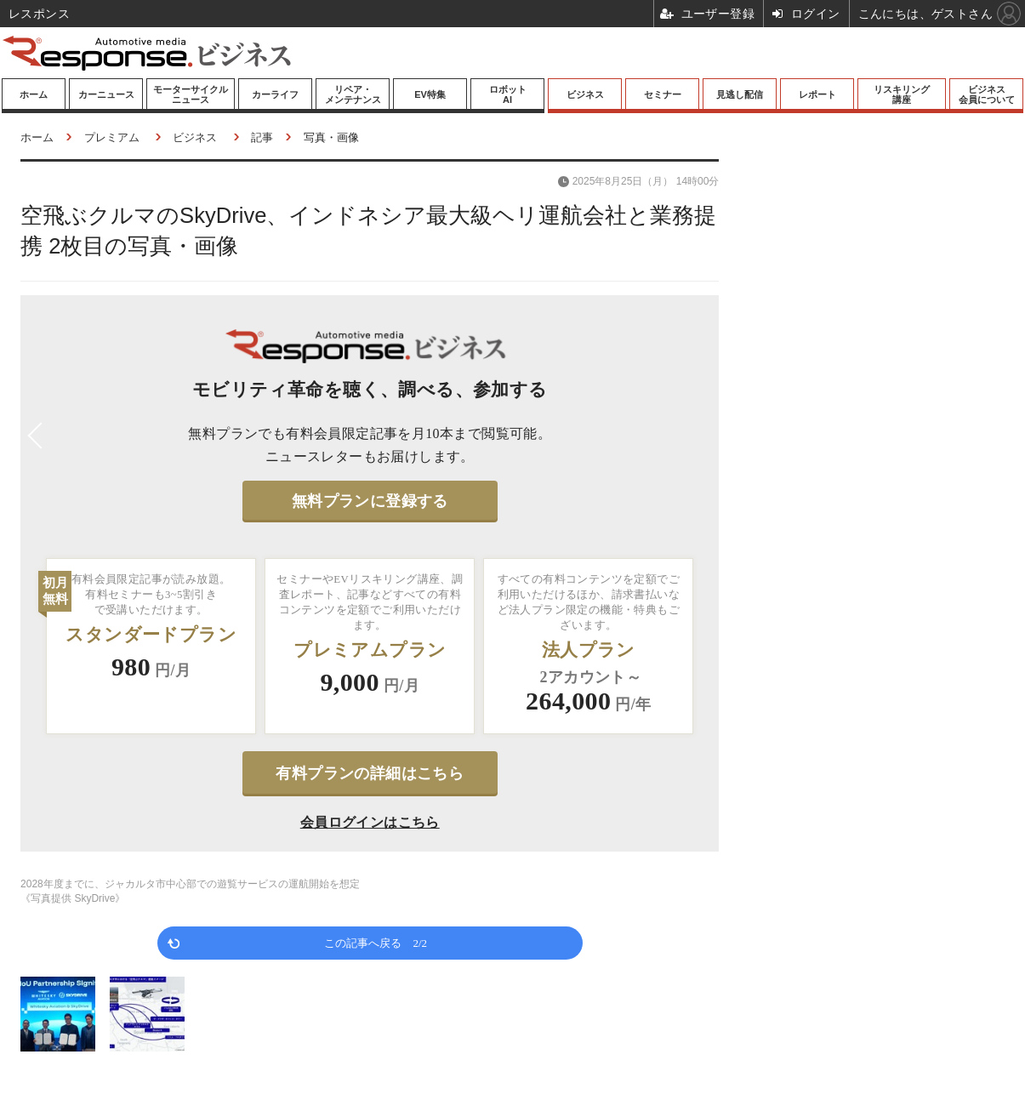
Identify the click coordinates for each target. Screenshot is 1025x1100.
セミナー (662, 94)
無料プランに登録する (370, 501)
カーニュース (106, 94)
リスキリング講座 (902, 94)
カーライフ (275, 94)
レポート (817, 94)
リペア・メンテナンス (353, 94)
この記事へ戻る (375, 942)
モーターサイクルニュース (190, 94)
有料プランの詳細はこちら (370, 773)
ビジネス (585, 94)
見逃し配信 (739, 94)
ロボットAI (508, 94)
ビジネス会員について (987, 94)
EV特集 (430, 94)
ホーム (34, 94)
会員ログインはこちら (370, 822)
